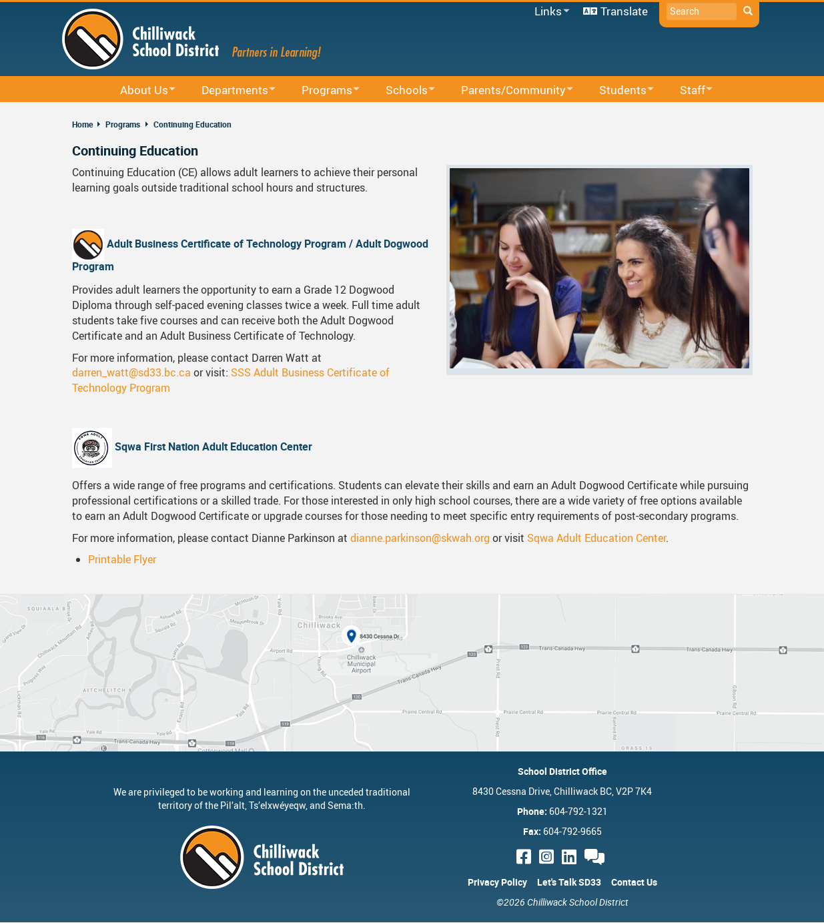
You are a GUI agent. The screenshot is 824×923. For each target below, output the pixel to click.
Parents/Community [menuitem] (508, 90)
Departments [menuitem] (230, 90)
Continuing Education (192, 124)
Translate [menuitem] (624, 11)
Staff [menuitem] (688, 90)
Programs (122, 124)
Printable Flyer (122, 559)
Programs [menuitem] (322, 90)
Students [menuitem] (618, 90)
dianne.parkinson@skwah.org (420, 538)
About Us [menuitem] (139, 90)
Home (82, 124)
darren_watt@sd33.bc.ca (131, 372)
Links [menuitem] (550, 11)
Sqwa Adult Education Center (596, 538)
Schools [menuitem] (401, 90)
